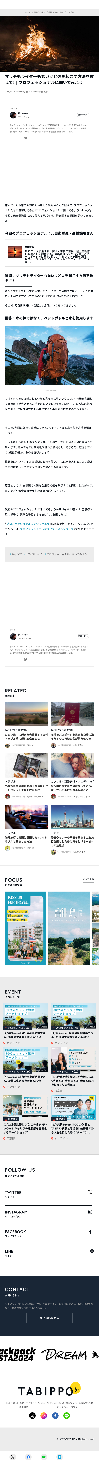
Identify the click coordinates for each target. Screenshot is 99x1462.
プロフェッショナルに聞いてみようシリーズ (47, 529)
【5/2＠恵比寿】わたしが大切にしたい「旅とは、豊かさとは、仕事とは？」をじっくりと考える (73, 1080)
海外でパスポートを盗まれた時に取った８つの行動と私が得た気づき (72, 736)
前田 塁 (30, 848)
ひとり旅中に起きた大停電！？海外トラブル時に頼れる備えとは (26, 736)
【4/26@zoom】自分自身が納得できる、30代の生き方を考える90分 (24, 1078)
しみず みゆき (79, 852)
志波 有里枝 (78, 745)
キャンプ (17, 554)
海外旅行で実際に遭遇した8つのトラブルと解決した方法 (26, 839)
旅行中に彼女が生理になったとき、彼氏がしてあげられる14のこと (72, 788)
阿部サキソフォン (35, 796)
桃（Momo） (23, 113)
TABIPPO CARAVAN (16, 730)
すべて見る (88, 879)
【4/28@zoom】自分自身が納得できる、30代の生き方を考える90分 (24, 1035)
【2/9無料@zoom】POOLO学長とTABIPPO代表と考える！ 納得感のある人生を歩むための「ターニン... (72, 1128)
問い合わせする (49, 1318)
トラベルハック (34, 554)
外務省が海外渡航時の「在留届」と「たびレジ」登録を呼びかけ (26, 788)
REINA (30, 745)
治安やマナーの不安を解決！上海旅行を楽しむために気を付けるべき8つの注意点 (72, 841)
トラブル (10, 781)
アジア (55, 833)
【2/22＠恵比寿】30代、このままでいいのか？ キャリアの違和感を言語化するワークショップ (25, 1128)
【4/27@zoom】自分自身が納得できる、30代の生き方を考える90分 (72, 1035)
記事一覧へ (83, 115)
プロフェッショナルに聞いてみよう (28, 523)
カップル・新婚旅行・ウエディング (72, 781)
